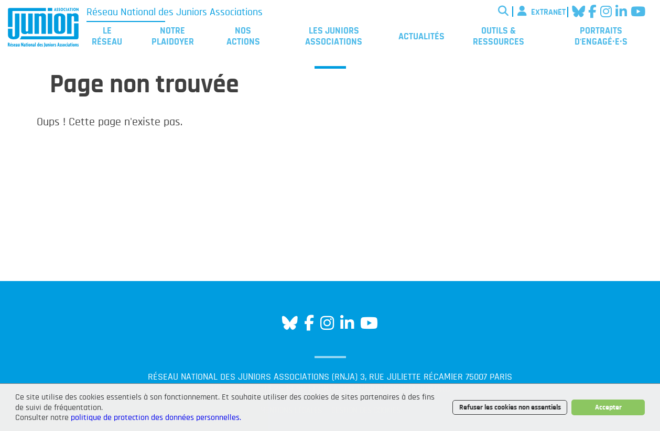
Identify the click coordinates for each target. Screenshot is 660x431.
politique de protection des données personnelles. (156, 417)
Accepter (608, 407)
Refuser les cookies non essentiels (510, 407)
